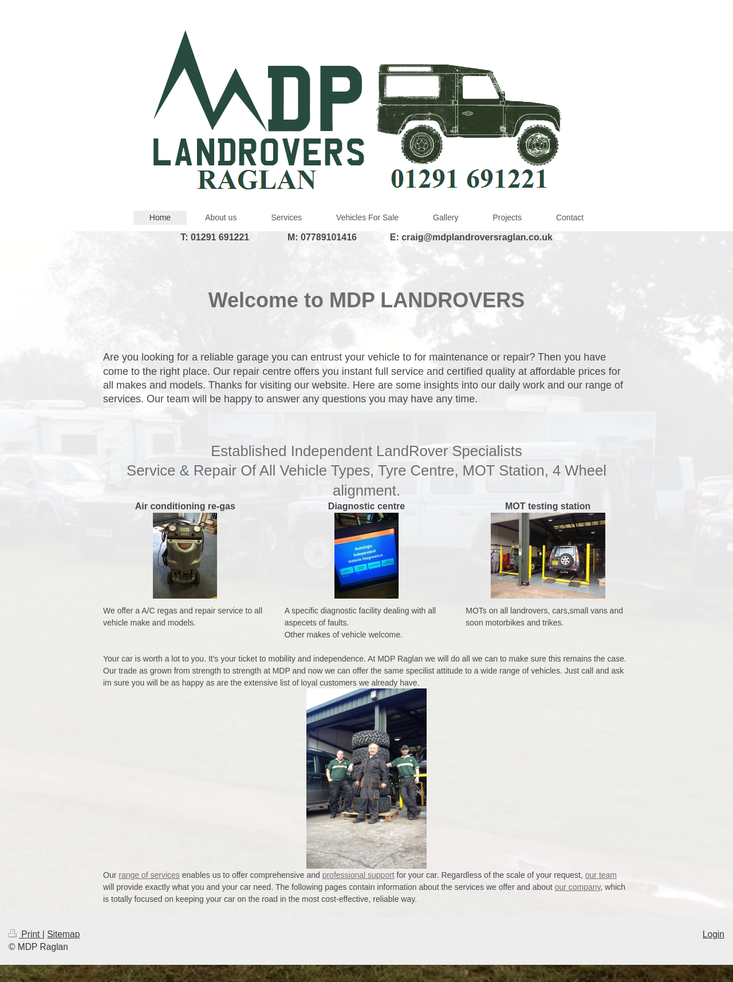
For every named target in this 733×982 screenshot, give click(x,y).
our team (601, 875)
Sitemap (63, 934)
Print (25, 934)
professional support (358, 875)
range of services (149, 875)
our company (578, 887)
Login (713, 934)
